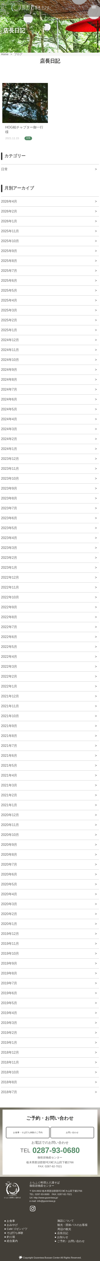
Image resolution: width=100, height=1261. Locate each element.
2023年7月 (9, 508)
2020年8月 (9, 854)
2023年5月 (9, 528)
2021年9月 (9, 726)
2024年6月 (9, 399)
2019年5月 (9, 1003)
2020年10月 (10, 835)
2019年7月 (9, 983)
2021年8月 (9, 736)
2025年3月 (9, 310)
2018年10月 (10, 1072)
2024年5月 (9, 409)
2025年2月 (9, 320)
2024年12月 (10, 340)
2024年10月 (10, 360)
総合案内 (12, 1240)
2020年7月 (9, 864)
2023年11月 (10, 468)
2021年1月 (9, 805)
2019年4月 (9, 1013)
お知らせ (62, 1237)
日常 (28, 138)
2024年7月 (9, 389)
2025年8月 (9, 261)
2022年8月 (9, 617)
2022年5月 (9, 647)
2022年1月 (9, 686)
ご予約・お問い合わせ (71, 1241)
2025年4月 (9, 300)
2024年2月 (9, 439)
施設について (65, 1220)
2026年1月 (9, 221)
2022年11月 (10, 587)
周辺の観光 (64, 1229)
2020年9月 (9, 844)
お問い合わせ (72, 1132)
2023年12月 (10, 458)
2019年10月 (10, 953)
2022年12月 (10, 577)
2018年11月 (10, 1062)
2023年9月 (9, 488)
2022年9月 (9, 607)
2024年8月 (9, 379)
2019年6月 (9, 993)
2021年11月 (10, 706)
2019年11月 (10, 943)
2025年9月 (9, 251)
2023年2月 (9, 557)
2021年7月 (9, 745)
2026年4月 (9, 201)
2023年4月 (9, 538)
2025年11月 (10, 231)
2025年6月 (9, 280)
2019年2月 (9, 1032)
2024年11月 (10, 350)
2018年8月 (9, 1082)
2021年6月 (9, 755)
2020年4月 (9, 894)
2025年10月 (10, 241)
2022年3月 (9, 666)
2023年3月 (9, 548)
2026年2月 (9, 211)
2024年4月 (9, 419)
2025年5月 (9, 290)
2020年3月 (9, 904)
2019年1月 (9, 1042)
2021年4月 (9, 775)
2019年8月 (9, 973)
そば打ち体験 (15, 1232)
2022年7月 (9, 627)
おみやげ (12, 1224)
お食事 (11, 1220)
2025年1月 (9, 330)
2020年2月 (9, 914)
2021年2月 (9, 795)
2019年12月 (10, 933)
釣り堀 (11, 1236)
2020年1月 (9, 924)
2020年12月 (10, 815)
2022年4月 (9, 656)
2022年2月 (9, 676)
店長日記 (62, 1233)
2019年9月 (9, 963)
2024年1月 (9, 449)
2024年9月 (9, 369)
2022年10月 (10, 597)
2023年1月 (9, 567)
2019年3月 (9, 1023)
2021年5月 (9, 765)
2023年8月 (9, 498)
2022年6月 (9, 637)
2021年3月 (9, 785)
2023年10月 (10, 478)
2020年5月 (9, 884)
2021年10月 (10, 716)
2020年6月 (9, 874)
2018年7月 (9, 1092)
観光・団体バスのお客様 (72, 1224)
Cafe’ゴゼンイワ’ (17, 1228)
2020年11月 (10, 825)
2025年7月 (9, 270)
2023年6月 (9, 518)
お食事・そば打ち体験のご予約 (28, 1132)
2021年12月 (10, 696)
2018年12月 (10, 1052)
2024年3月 (9, 429)
